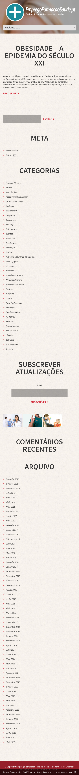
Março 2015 (11, 613)
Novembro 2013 (13, 682)
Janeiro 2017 (12, 530)
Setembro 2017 (13, 511)
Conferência (11, 210)
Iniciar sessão (12, 150)
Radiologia (10, 316)
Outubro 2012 (12, 719)
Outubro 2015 (12, 580)
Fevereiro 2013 (12, 709)
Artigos (9, 187)
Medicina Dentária (14, 279)
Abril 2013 (10, 700)
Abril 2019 (10, 502)
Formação (10, 247)
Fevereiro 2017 (12, 525)
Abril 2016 (10, 553)
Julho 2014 (10, 649)
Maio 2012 (10, 737)
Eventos (9, 233)
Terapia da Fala (13, 344)
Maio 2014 (10, 659)
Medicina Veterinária (15, 284)
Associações (11, 192)
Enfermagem (12, 229)
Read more (10, 93)
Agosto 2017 (11, 516)
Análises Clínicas (13, 183)
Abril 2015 (10, 608)
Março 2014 (11, 668)
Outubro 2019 (12, 483)
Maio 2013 (10, 696)
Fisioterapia (11, 243)
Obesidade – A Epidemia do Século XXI (39, 56)
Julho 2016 (10, 543)
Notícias (9, 289)
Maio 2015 (10, 603)
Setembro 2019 (13, 488)
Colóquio (10, 206)
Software (10, 339)
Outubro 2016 (12, 534)
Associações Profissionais (17, 196)
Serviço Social (12, 330)
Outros (9, 298)
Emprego (10, 224)
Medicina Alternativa (15, 275)
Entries (11, 155)
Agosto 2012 (11, 728)
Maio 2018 (10, 506)
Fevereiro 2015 (12, 617)
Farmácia (10, 238)
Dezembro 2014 (13, 626)
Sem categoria (12, 326)
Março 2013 (11, 705)
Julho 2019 (10, 493)
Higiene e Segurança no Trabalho (20, 256)
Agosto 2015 (11, 589)
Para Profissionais (14, 303)
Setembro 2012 (13, 723)
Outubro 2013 (12, 686)
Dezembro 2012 (13, 714)
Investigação (12, 261)
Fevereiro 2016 (12, 562)
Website (9, 349)
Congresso (10, 215)
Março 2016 (11, 557)
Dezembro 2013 (13, 677)
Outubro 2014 (12, 636)
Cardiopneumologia (14, 201)
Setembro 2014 (13, 640)
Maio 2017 (10, 520)
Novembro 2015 (13, 576)
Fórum (9, 252)
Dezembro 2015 (13, 571)
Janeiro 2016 (12, 566)
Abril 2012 (10, 742)
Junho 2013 (11, 691)
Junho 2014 (11, 654)
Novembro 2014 (13, 631)
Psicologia (10, 307)
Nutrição (10, 293)
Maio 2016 (10, 548)
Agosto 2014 (11, 645)
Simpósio (10, 335)
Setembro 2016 (13, 539)
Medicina (10, 270)
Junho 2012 (11, 732)
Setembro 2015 (13, 585)
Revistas (10, 321)
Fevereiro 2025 (12, 479)
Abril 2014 (10, 663)
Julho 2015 (10, 594)
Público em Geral (13, 312)
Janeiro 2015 (12, 622)
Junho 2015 (11, 599)
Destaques (11, 220)
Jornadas (10, 266)
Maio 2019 (10, 497)
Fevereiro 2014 (12, 673)
